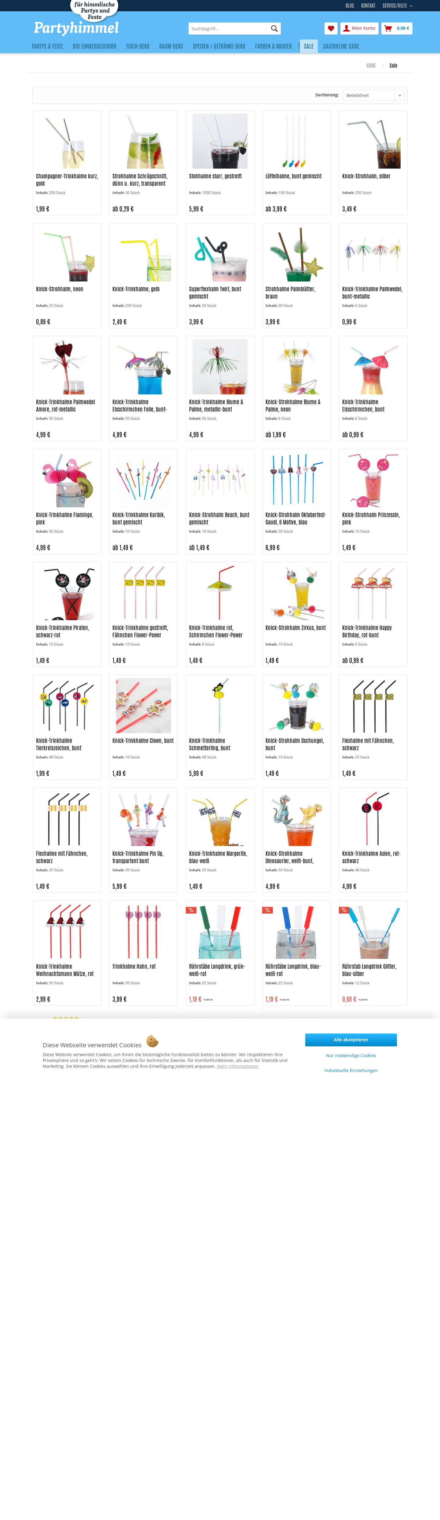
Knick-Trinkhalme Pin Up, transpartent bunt (137, 857)
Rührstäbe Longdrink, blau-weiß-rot (293, 970)
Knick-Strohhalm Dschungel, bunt (295, 744)
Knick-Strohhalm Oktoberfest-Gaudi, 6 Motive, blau (296, 518)
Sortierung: (327, 95)
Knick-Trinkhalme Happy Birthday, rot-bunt (367, 631)
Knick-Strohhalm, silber (366, 176)
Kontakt (368, 5)
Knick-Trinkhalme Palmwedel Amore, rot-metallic (65, 405)
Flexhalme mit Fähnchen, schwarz (368, 744)
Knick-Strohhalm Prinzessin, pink (371, 518)
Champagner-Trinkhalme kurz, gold (67, 179)
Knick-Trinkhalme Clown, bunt (143, 740)
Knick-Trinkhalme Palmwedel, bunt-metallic (372, 292)
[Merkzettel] (331, 28)
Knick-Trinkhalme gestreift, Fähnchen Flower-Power (140, 631)
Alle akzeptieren (351, 1039)
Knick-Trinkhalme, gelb (136, 289)
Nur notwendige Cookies (351, 1055)
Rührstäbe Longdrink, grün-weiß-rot (217, 970)
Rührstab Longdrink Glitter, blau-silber (369, 970)
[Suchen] (274, 28)
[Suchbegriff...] (235, 28)
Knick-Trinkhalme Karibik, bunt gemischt (138, 518)
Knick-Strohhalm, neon (59, 289)
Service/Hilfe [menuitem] (395, 5)
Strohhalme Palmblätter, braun (290, 292)
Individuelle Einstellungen (351, 1070)
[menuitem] (235, 28)
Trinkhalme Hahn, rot (134, 966)
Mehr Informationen (237, 1066)
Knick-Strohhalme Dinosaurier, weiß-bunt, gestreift (290, 858)
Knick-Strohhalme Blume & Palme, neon (293, 405)
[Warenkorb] (397, 28)
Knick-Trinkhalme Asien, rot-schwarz (371, 857)
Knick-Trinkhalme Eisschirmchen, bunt (363, 405)
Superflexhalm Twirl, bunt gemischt (215, 292)
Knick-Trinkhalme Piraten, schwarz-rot (62, 631)
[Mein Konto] (359, 28)
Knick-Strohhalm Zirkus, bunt (296, 627)
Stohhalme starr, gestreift (215, 176)
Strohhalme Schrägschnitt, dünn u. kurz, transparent (139, 179)
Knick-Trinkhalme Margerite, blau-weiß (218, 857)
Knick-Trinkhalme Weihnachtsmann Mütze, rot (65, 970)
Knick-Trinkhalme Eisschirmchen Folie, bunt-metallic (139, 406)
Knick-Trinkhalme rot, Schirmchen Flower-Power (216, 631)
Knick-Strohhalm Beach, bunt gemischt (219, 518)
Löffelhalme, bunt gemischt (293, 176)
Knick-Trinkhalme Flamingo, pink (64, 518)
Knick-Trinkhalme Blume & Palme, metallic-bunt (216, 405)
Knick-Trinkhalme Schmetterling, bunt (209, 744)
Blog (350, 5)
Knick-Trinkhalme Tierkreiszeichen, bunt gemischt (58, 745)
